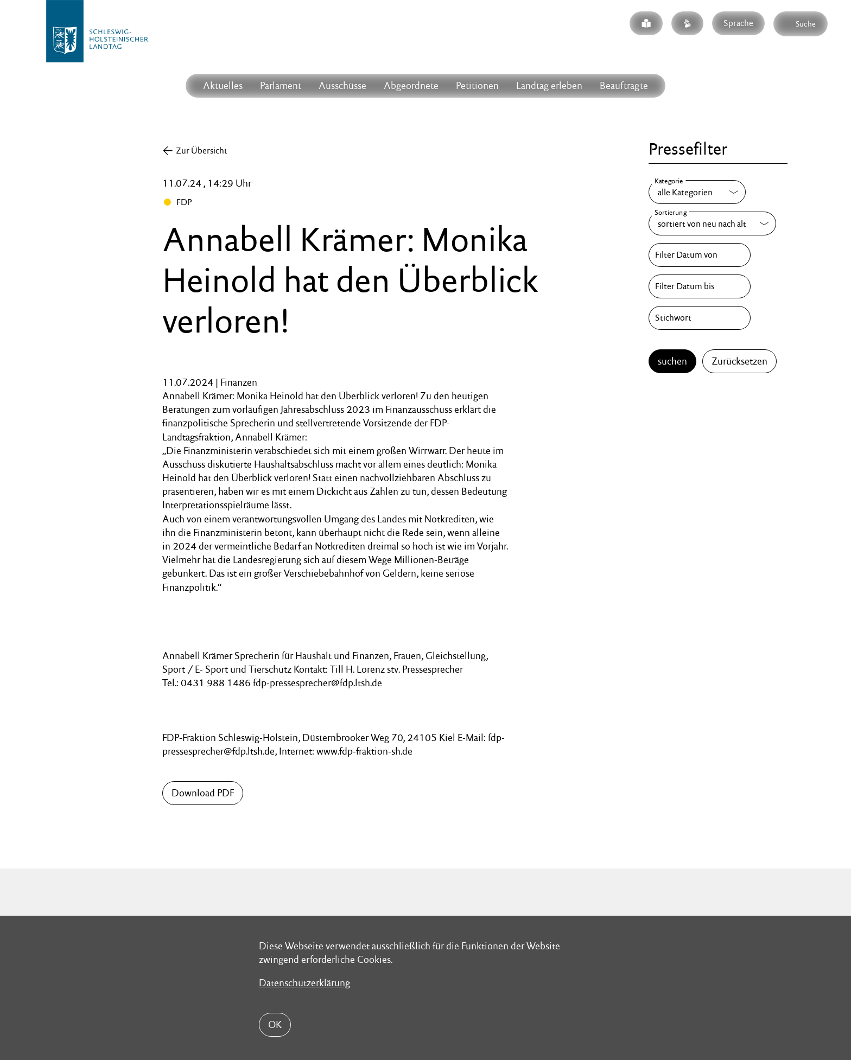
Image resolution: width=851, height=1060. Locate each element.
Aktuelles (223, 85)
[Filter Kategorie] (697, 192)
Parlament (280, 85)
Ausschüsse (342, 85)
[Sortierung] (712, 223)
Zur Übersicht (201, 150)
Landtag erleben (549, 85)
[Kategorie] (697, 192)
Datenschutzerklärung (304, 982)
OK (275, 1024)
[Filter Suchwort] (700, 318)
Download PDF (203, 793)
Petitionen (477, 85)
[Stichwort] (700, 318)
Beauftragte (624, 85)
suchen (672, 361)
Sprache (738, 23)
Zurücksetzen (739, 361)
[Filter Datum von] (700, 255)
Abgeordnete (411, 85)
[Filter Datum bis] (700, 286)
